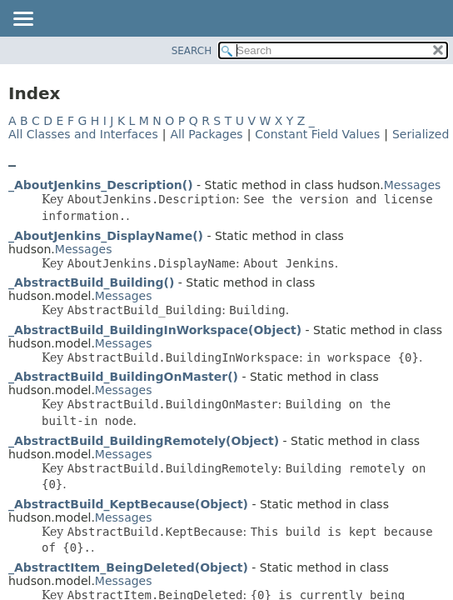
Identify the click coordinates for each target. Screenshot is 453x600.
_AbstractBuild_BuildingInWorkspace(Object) (154, 330)
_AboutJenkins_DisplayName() (105, 235)
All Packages (206, 134)
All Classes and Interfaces (83, 134)
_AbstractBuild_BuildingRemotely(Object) (143, 441)
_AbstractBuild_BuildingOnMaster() (123, 376)
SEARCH (192, 51)
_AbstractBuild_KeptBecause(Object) (128, 504)
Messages (412, 185)
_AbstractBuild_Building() (91, 282)
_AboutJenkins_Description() (100, 185)
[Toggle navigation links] (22, 20)
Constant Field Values (317, 134)
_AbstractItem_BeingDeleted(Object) (128, 567)
